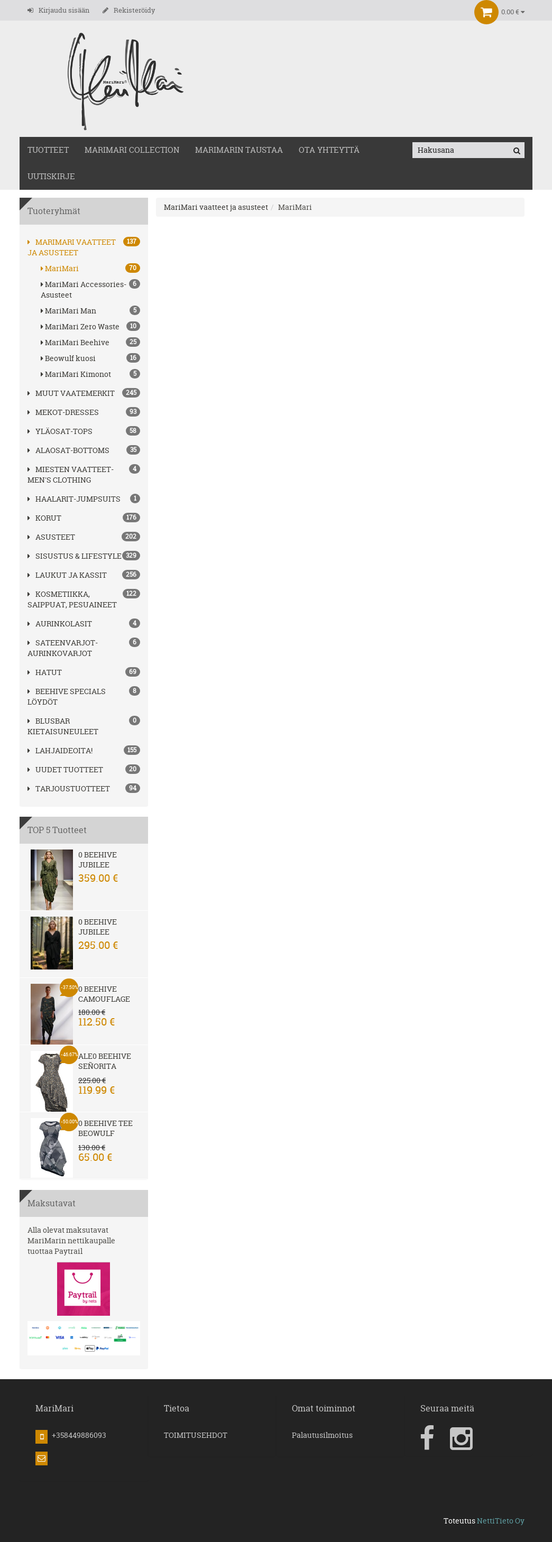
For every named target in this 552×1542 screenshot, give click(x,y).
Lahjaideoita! (60, 750)
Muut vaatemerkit (71, 393)
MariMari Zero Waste (90, 326)
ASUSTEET (51, 537)
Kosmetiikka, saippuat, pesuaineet (72, 599)
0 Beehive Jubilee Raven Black (104, 932)
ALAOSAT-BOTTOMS (68, 450)
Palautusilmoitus (322, 1435)
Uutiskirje (51, 176)
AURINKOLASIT (59, 623)
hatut (44, 672)
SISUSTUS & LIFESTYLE (74, 556)
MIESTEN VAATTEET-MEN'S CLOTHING (70, 474)
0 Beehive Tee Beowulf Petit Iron (105, 1133)
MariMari (90, 268)
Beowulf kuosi (90, 358)
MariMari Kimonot (90, 374)
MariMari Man (90, 311)
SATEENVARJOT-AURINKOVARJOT (62, 648)
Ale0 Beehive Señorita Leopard (104, 1066)
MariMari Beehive (90, 342)
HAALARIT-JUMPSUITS (74, 499)
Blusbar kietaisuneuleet (62, 726)
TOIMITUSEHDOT (195, 1435)
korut (44, 518)
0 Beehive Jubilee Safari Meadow (97, 870)
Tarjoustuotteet (68, 788)
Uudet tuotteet (65, 769)
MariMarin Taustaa (239, 149)
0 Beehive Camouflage (104, 994)
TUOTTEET (48, 149)
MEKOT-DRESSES (63, 412)
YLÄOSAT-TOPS (60, 431)
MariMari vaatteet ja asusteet (71, 247)
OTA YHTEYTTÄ (329, 149)
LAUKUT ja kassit (67, 575)
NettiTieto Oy (501, 1521)
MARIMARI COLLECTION (132, 149)
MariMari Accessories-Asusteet (90, 289)
